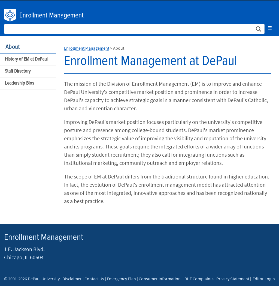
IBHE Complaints (198, 278)
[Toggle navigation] (270, 28)
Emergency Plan (121, 278)
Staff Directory (18, 71)
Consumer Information (160, 278)
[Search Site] (134, 29)
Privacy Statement (232, 278)
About (12, 47)
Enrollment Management (51, 15)
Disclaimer (72, 278)
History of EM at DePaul (26, 59)
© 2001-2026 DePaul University (32, 278)
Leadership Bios (19, 83)
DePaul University (10, 15)
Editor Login (264, 278)
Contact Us (94, 278)
